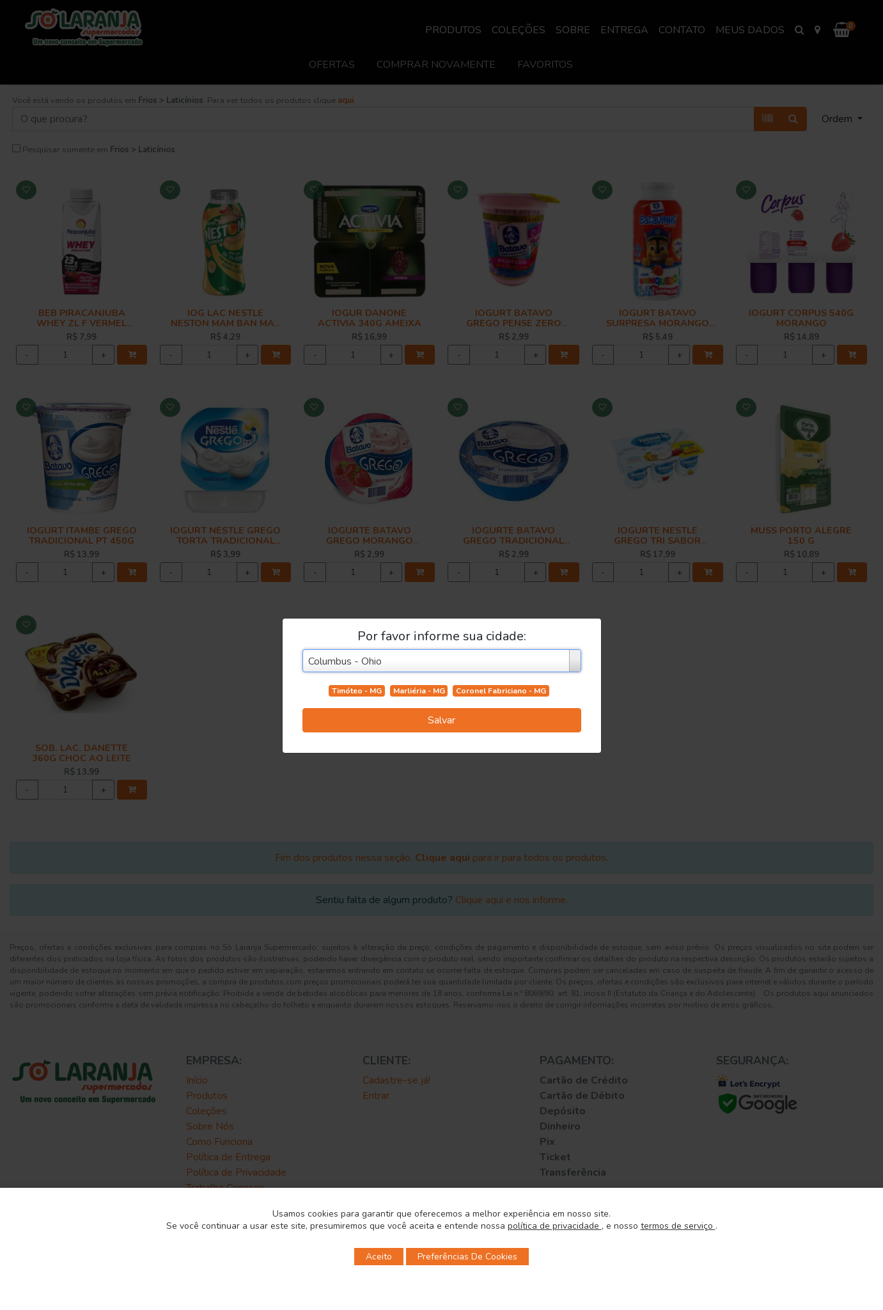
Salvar (441, 720)
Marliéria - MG (419, 691)
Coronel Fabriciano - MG (501, 691)
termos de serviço (678, 1226)
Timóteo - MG (357, 691)
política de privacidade (555, 1226)
